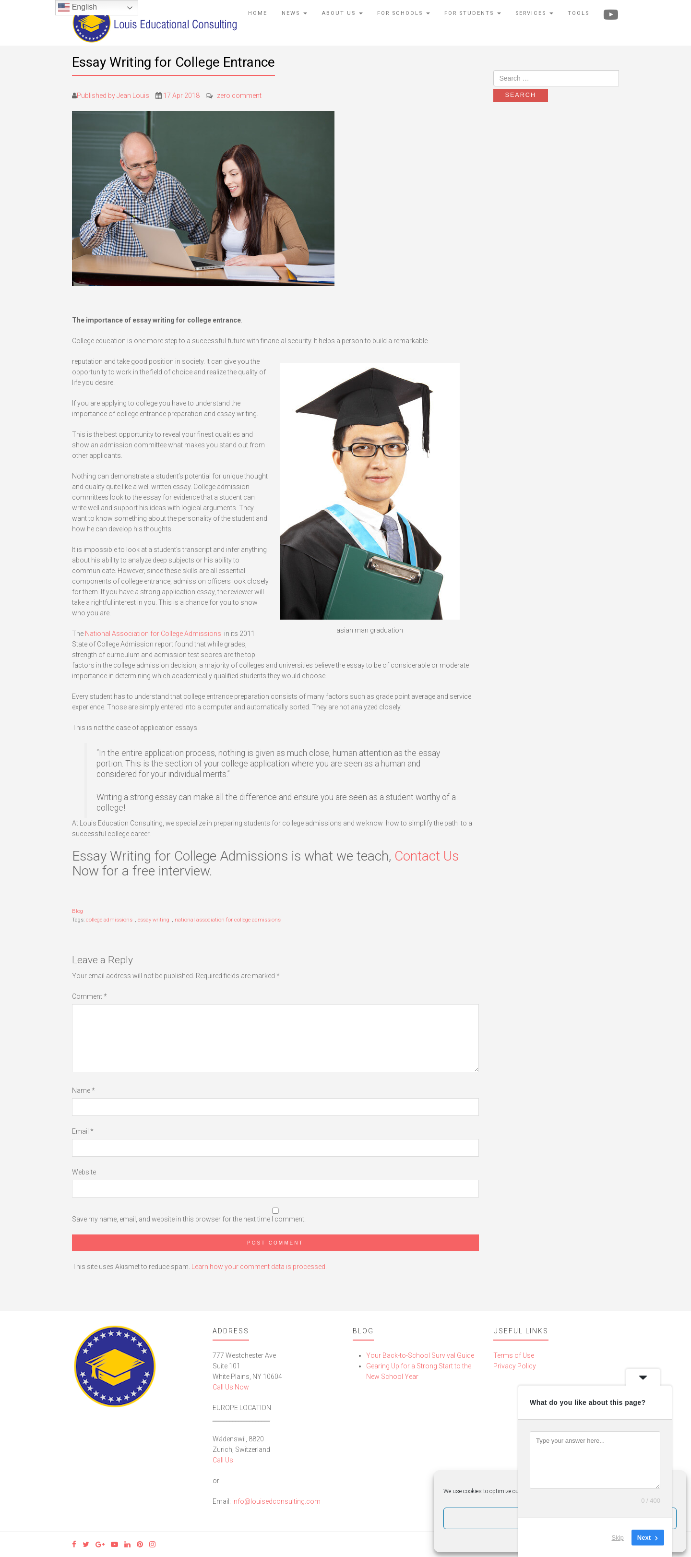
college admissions (109, 920)
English (77, 7)
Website (84, 1172)
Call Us (223, 1460)
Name (83, 1090)
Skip (618, 1537)
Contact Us (426, 856)
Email (83, 1131)
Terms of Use (513, 1355)
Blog (77, 911)
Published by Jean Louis (113, 95)
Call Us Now (231, 1387)
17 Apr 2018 (181, 95)
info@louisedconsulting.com (276, 1501)
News (294, 13)
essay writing (153, 920)
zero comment (239, 95)
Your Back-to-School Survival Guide (420, 1355)
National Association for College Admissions (153, 633)
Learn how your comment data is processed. (259, 1266)
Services (534, 13)
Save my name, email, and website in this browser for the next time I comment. (189, 1219)
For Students (472, 13)
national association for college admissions (228, 920)
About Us (342, 13)
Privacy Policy (514, 1366)
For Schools (403, 13)
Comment (89, 996)
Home (257, 13)
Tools (578, 13)
